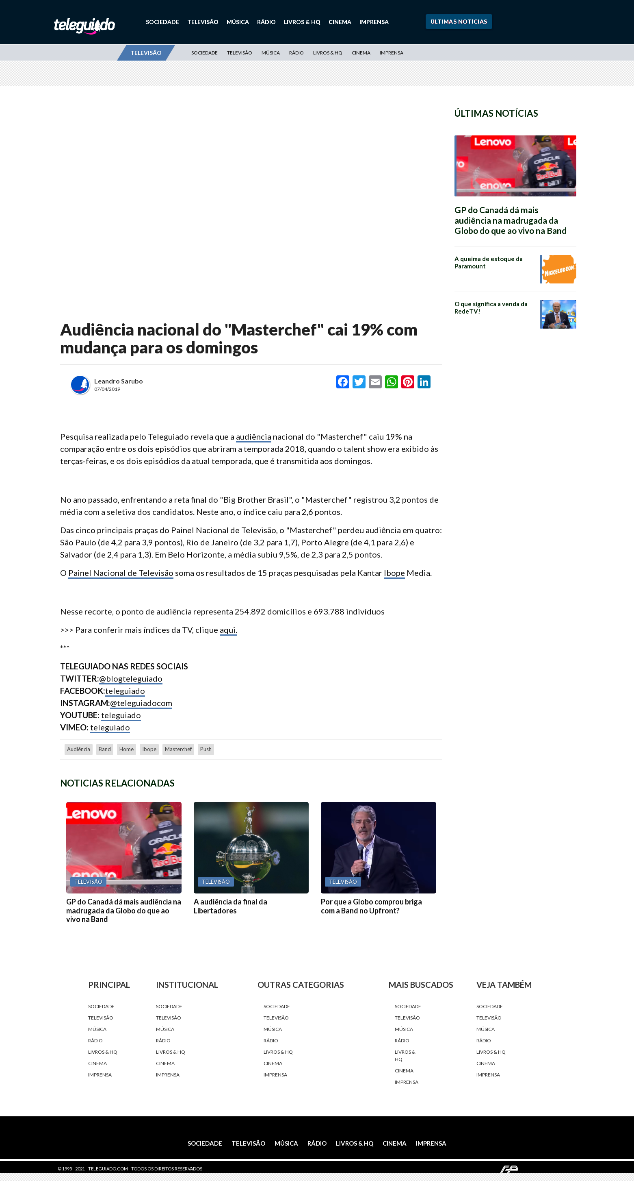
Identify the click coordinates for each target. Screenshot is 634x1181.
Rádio (266, 21)
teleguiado (125, 690)
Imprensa (374, 21)
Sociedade (162, 21)
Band (105, 749)
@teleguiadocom (141, 703)
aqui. (228, 629)
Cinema (340, 21)
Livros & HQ (302, 21)
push (206, 749)
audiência (253, 436)
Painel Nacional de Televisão (120, 572)
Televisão (203, 21)
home (126, 749)
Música (238, 21)
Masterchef (178, 749)
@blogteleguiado (130, 678)
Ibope (394, 572)
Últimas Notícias (459, 21)
